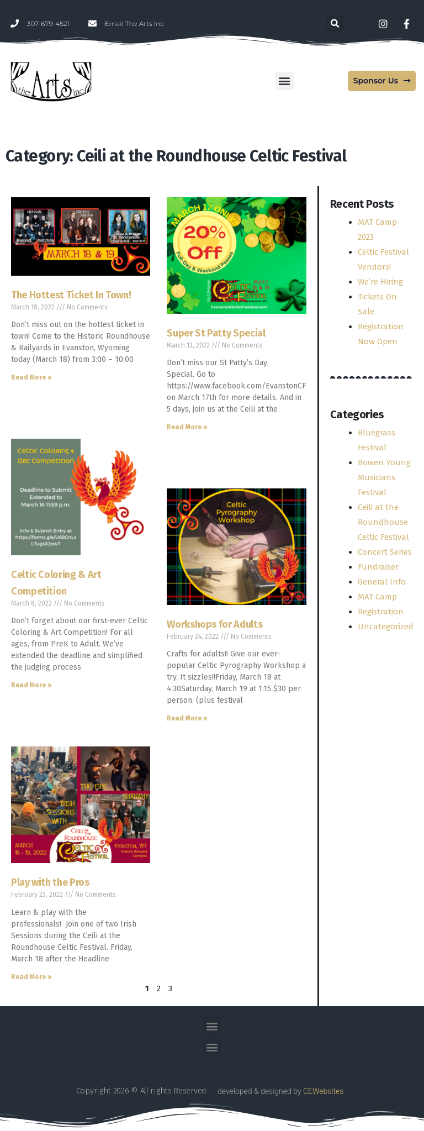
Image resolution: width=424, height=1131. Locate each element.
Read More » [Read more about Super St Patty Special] (187, 427)
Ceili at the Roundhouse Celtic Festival (383, 522)
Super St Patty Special (216, 333)
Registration (381, 612)
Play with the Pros (50, 882)
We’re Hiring (380, 282)
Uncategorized (386, 627)
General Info (382, 582)
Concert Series (385, 552)
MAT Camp (377, 597)
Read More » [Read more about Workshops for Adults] (187, 718)
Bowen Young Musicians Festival (384, 477)
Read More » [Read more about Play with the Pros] (31, 977)
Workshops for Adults (214, 624)
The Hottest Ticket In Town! (71, 295)
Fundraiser (378, 567)
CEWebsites (323, 1091)
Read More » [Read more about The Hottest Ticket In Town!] (31, 377)
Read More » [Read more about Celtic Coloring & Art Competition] (31, 685)
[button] (334, 23)
